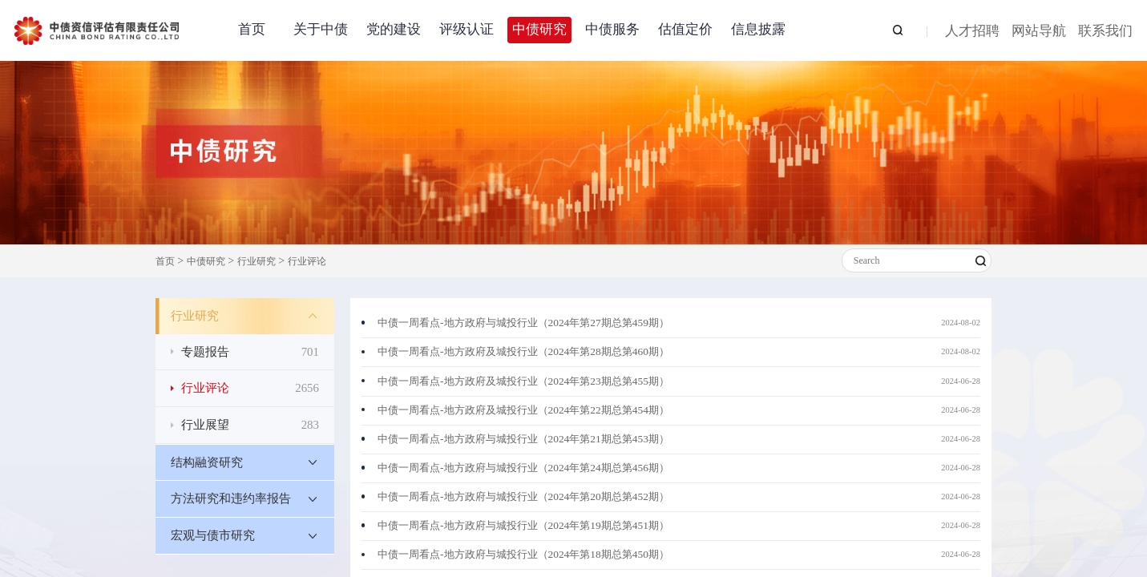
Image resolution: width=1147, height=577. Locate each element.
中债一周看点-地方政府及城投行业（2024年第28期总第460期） (523, 351)
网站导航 (1039, 31)
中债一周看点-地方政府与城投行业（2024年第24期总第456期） (523, 468)
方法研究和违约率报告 (231, 498)
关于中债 (320, 29)
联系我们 (1105, 31)
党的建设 (393, 29)
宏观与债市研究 (213, 535)
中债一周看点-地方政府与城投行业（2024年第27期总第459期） (523, 323)
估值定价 (685, 29)
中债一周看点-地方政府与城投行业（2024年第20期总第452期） (523, 496)
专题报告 (250, 352)
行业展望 (250, 425)
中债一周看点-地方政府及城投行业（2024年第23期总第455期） (523, 381)
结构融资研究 (207, 462)
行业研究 (256, 261)
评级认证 (466, 29)
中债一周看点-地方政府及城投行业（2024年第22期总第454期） (523, 410)
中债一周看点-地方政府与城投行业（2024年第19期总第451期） (523, 525)
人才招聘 (972, 31)
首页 (251, 29)
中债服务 (612, 29)
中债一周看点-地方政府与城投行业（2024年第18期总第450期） (523, 554)
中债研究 (539, 29)
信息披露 (758, 29)
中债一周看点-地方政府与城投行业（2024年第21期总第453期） (523, 439)
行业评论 (307, 261)
